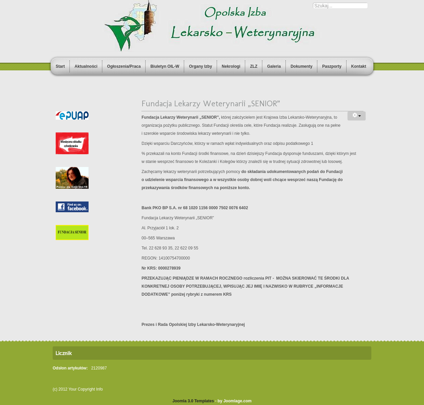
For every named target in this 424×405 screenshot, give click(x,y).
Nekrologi (231, 66)
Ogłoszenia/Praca (124, 66)
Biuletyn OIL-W (164, 66)
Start (60, 66)
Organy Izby (200, 66)
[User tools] (357, 115)
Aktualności (85, 66)
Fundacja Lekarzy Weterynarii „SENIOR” (211, 103)
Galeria (274, 66)
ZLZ (253, 66)
